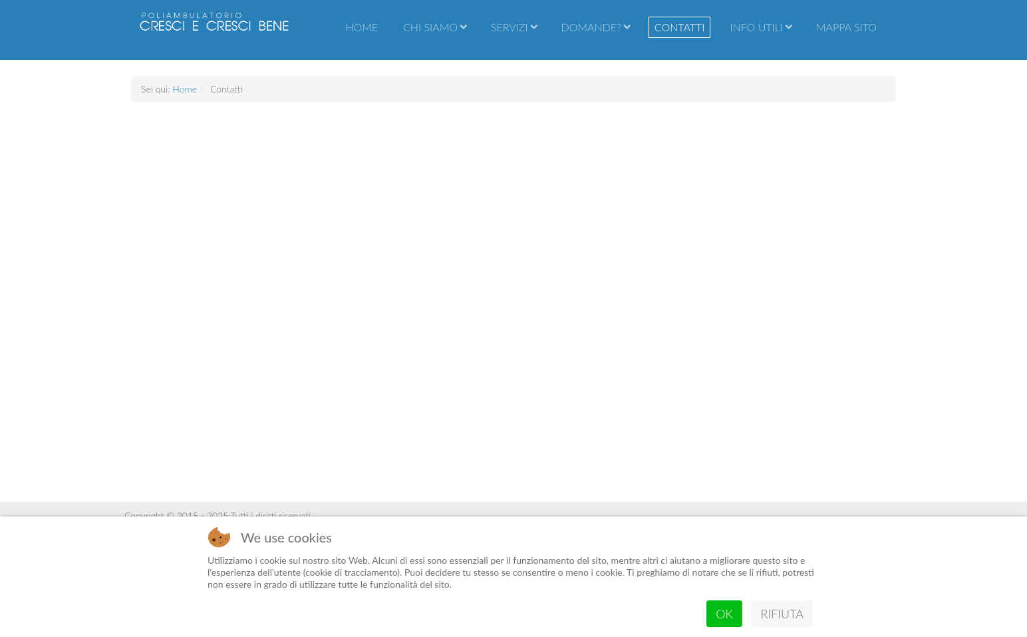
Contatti (680, 27)
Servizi (509, 27)
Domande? (591, 27)
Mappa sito (846, 27)
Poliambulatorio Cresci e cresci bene (214, 30)
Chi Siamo (430, 27)
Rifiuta (782, 613)
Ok (724, 613)
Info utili (756, 27)
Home (361, 27)
